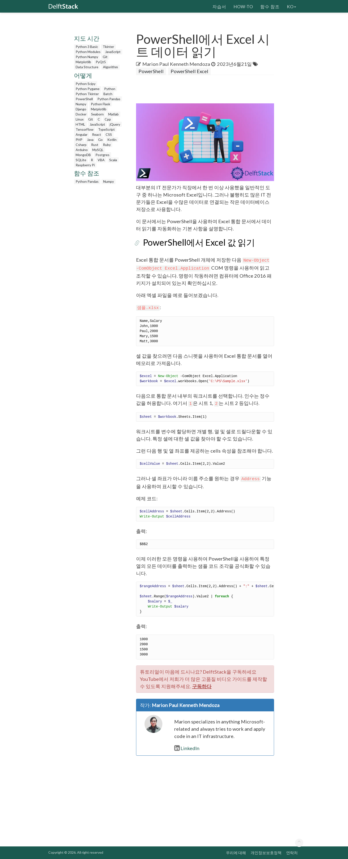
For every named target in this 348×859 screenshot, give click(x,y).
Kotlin (111, 139)
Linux (80, 119)
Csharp (81, 145)
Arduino (82, 150)
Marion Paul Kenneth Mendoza (176, 64)
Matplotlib (83, 62)
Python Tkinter (87, 94)
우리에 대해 (236, 852)
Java (90, 139)
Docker (81, 114)
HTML (80, 124)
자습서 (219, 6)
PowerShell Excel (189, 71)
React (96, 134)
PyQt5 (101, 62)
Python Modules (88, 52)
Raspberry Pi (85, 165)
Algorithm (110, 67)
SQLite (81, 160)
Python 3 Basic (87, 47)
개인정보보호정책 (266, 852)
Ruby (107, 145)
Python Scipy (85, 84)
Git (105, 57)
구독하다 (201, 686)
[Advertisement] (99, 259)
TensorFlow (85, 129)
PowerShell (84, 99)
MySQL (97, 150)
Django (81, 109)
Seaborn (97, 114)
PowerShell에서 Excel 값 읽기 (192, 242)
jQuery (115, 124)
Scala (113, 160)
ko (291, 6)
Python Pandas (108, 99)
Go (100, 139)
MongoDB (83, 155)
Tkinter (108, 47)
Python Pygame (88, 89)
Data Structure (87, 67)
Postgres (102, 155)
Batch (107, 94)
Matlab (113, 114)
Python (109, 89)
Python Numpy (87, 57)
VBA (101, 160)
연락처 (292, 852)
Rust (94, 145)
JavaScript (113, 52)
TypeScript (106, 129)
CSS (109, 134)
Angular (81, 134)
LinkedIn (186, 748)
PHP (79, 139)
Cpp (108, 119)
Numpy (81, 104)
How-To (243, 6)
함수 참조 (270, 6)
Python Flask (100, 104)
